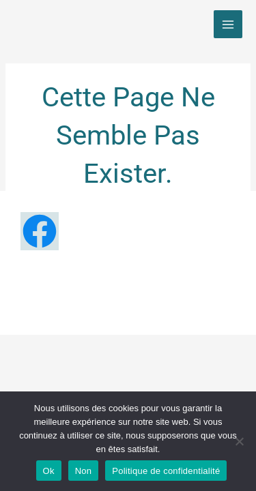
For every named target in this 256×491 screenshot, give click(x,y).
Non (83, 471)
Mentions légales (107, 287)
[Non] (239, 441)
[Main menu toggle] (228, 24)
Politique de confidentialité (128, 302)
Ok (49, 471)
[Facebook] (39, 231)
